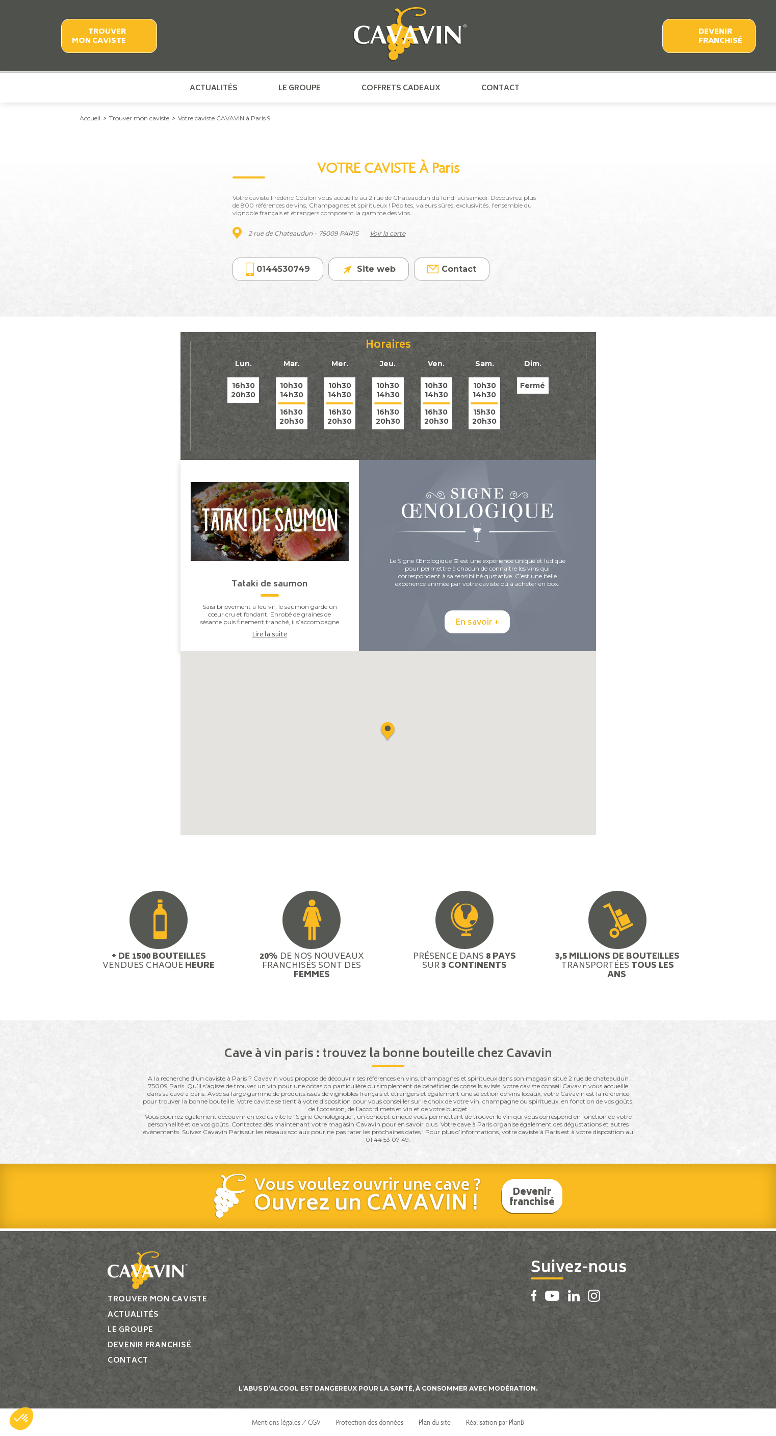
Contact (500, 87)
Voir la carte (387, 233)
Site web (369, 269)
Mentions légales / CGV (286, 1422)
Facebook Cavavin (548, 88)
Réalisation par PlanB (495, 1422)
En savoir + (477, 623)
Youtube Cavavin (564, 88)
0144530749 (278, 269)
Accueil (90, 118)
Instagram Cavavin (598, 88)
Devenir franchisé (720, 36)
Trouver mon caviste (99, 36)
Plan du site (435, 1422)
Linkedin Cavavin (582, 88)
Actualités (214, 87)
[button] (21, 1418)
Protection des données (369, 1422)
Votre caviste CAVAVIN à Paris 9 (224, 118)
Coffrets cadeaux (401, 87)
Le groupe (299, 87)
